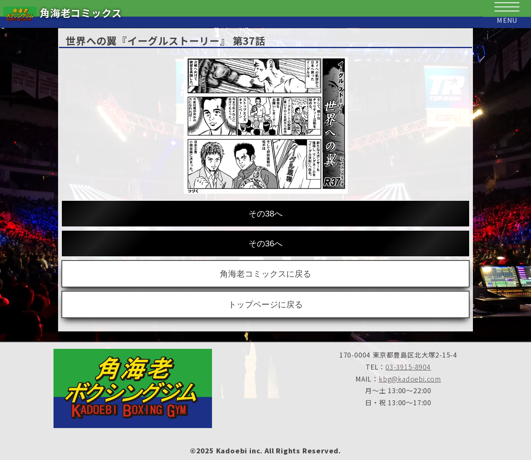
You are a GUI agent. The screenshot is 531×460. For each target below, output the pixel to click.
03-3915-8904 (408, 367)
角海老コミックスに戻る (265, 273)
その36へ (265, 243)
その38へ (265, 213)
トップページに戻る (265, 304)
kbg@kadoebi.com (410, 379)
